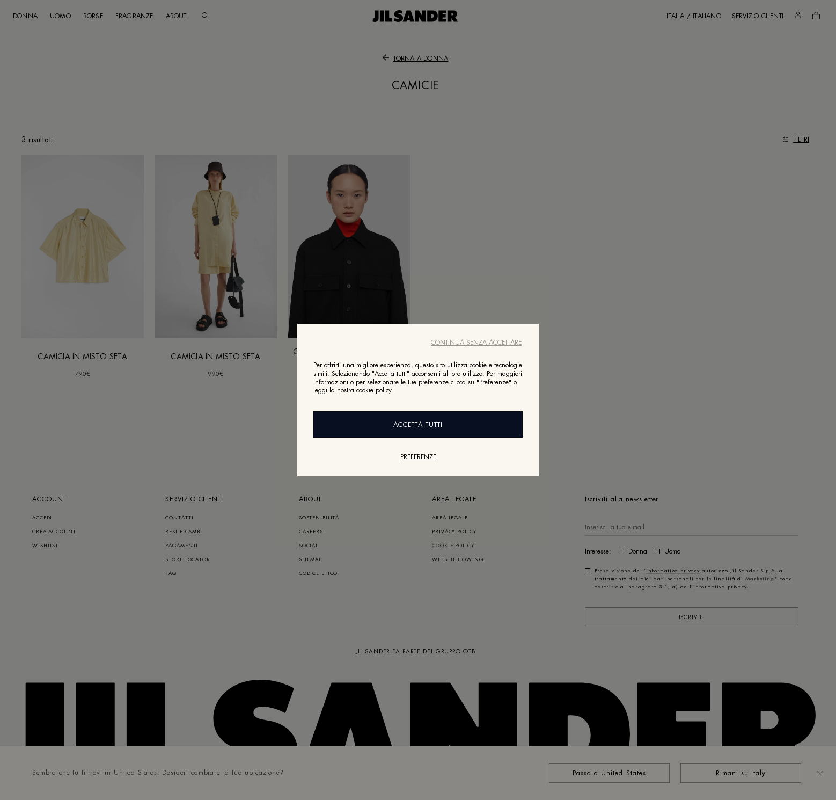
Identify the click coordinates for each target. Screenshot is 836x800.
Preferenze (418, 457)
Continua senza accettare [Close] (476, 342)
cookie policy (374, 390)
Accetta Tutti (417, 424)
